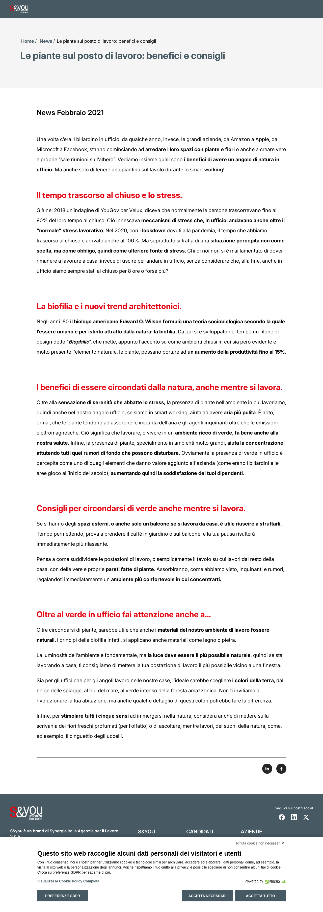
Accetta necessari (208, 896)
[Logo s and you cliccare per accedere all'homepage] (19, 9)
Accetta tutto (260, 896)
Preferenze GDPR (62, 896)
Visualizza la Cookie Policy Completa (68, 881)
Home (27, 41)
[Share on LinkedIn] (267, 768)
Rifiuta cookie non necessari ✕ (260, 843)
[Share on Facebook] (281, 768)
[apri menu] (306, 9)
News (46, 41)
